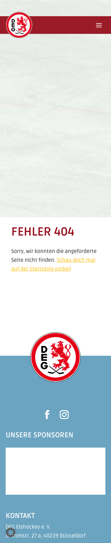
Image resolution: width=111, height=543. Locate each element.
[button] (10, 532)
